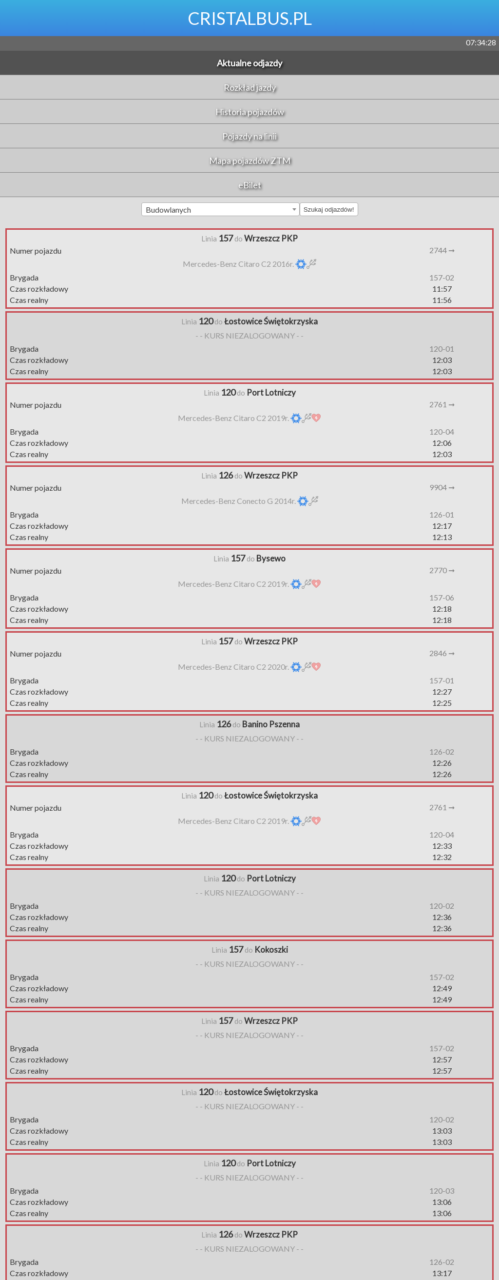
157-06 (441, 597)
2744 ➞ (442, 250)
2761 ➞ (442, 404)
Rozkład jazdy (250, 87)
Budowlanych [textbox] (168, 209)
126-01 (441, 514)
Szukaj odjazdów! (329, 209)
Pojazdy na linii (249, 136)
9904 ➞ (442, 487)
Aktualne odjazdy (249, 63)
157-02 (441, 277)
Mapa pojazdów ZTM (249, 160)
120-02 (441, 905)
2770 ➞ (442, 570)
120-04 (441, 431)
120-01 (441, 348)
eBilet (249, 185)
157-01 (441, 680)
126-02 (441, 751)
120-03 (441, 1190)
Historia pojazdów (249, 111)
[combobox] (220, 209)
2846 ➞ (442, 653)
